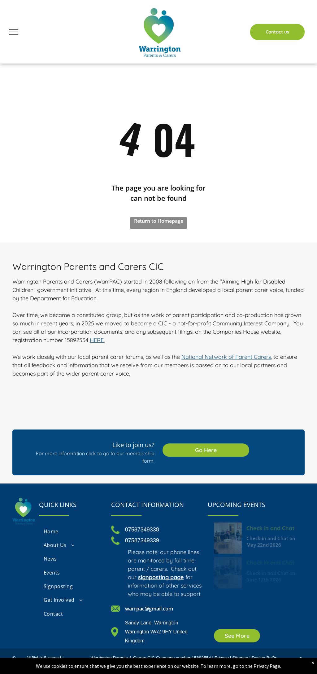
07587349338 (142, 529)
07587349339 (142, 540)
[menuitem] (72, 531)
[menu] (14, 32)
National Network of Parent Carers (226, 356)
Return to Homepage (158, 221)
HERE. (97, 340)
